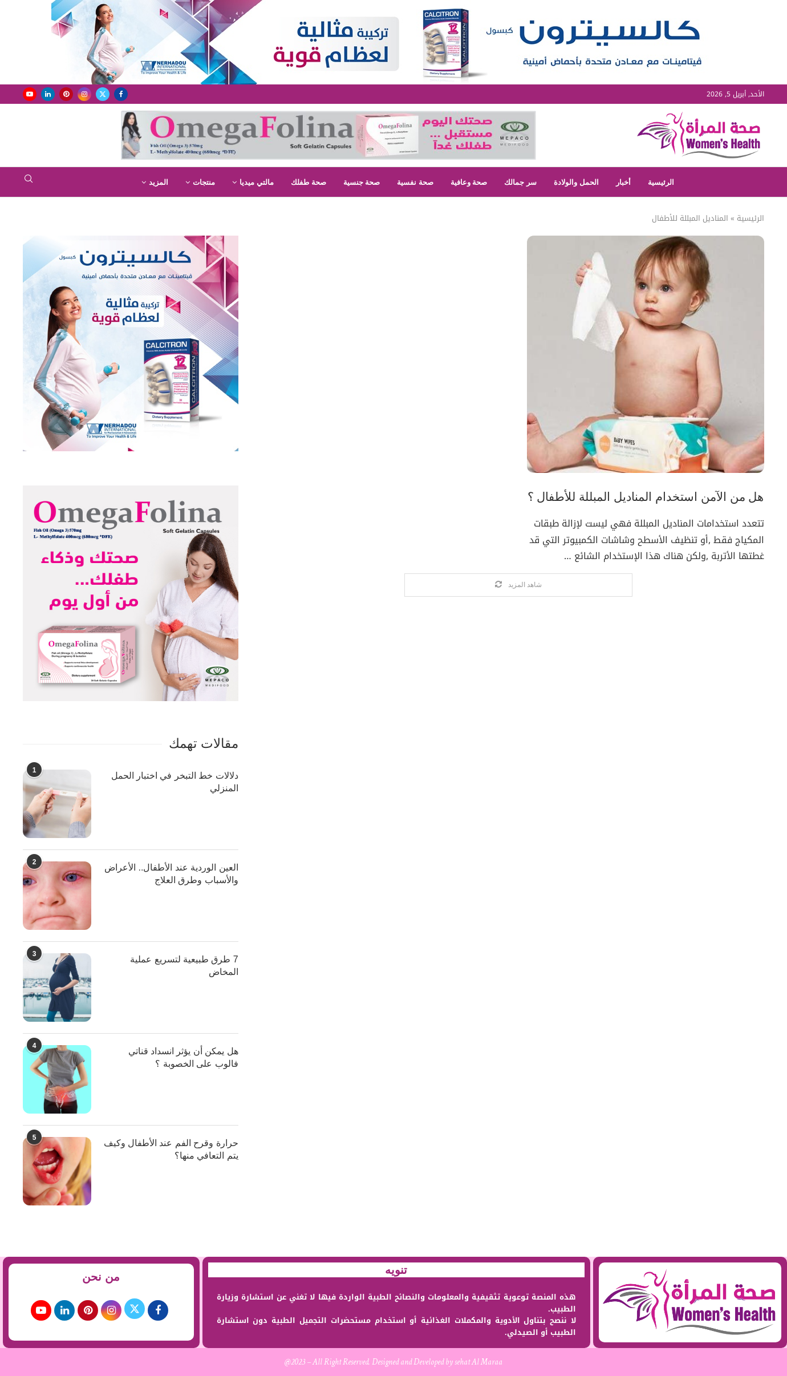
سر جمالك (520, 182)
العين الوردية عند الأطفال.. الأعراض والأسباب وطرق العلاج (171, 874)
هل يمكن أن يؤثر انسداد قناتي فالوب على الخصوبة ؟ (183, 1057)
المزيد (158, 182)
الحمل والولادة (576, 182)
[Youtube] (29, 94)
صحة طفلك (308, 182)
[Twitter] (102, 94)
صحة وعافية (469, 182)
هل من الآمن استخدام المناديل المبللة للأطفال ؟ (646, 496)
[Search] (28, 182)
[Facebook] (121, 94)
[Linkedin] (48, 94)
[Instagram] (84, 94)
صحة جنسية (361, 182)
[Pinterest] (66, 94)
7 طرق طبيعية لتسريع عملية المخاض (184, 965)
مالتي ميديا (257, 182)
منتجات (204, 182)
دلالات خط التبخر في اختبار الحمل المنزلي (174, 782)
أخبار (623, 182)
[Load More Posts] (518, 585)
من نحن (101, 1276)
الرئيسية (661, 182)
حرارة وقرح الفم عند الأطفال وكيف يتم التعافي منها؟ (171, 1149)
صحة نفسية (415, 182)
